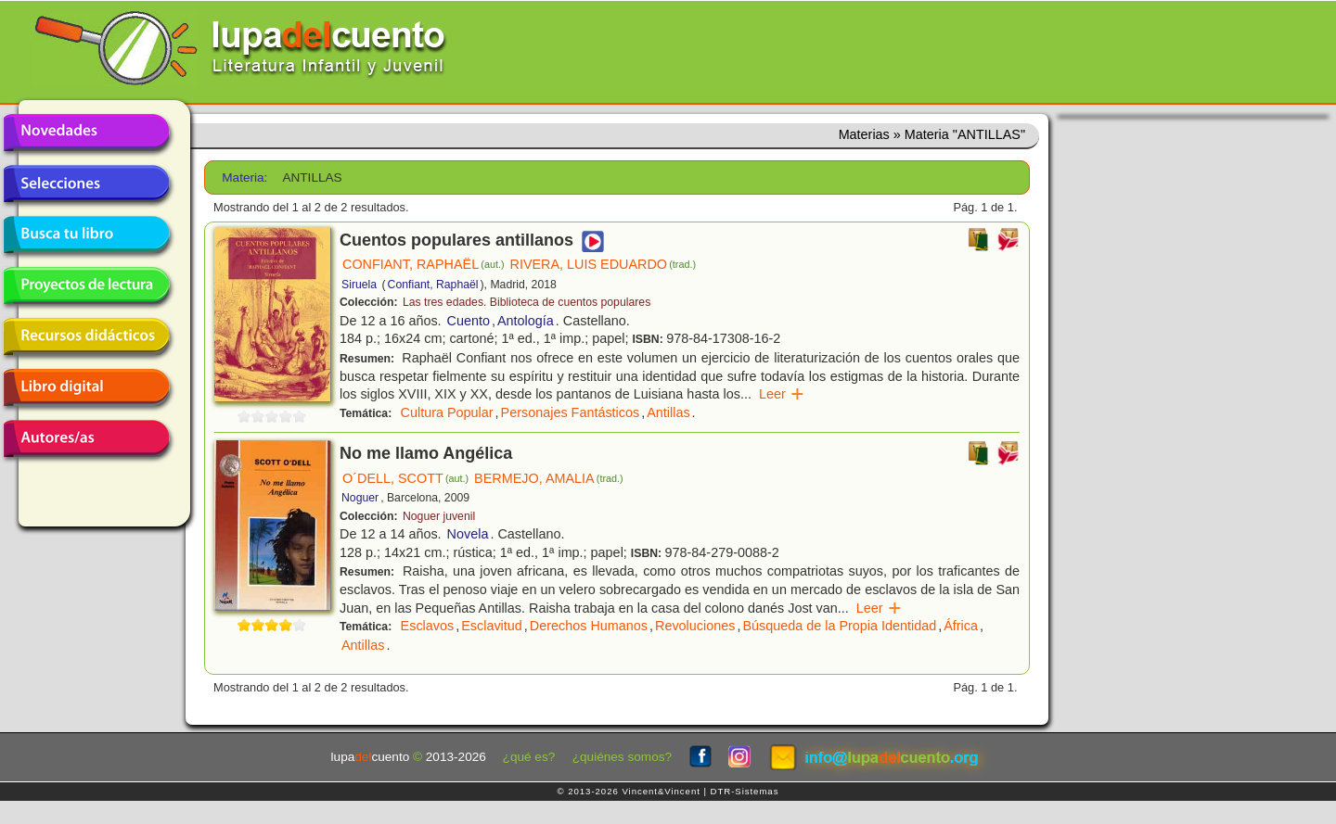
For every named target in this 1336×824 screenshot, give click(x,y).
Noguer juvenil (439, 516)
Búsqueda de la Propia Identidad (839, 625)
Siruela (359, 284)
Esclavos (428, 625)
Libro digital (86, 387)
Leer (781, 394)
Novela (468, 533)
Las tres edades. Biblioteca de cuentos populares (526, 302)
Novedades (86, 132)
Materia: (244, 177)
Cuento (468, 320)
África (961, 625)
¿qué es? (529, 757)
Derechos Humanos (589, 625)
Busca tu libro (86, 234)
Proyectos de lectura (86, 285)
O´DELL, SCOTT (405, 478)
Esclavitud (491, 625)
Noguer (360, 497)
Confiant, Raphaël (433, 284)
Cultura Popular (447, 412)
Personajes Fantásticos (570, 412)
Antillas (668, 412)
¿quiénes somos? (622, 757)
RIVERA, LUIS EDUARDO (603, 264)
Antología (525, 320)
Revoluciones (695, 625)
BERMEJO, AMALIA (548, 478)
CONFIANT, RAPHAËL (423, 264)
